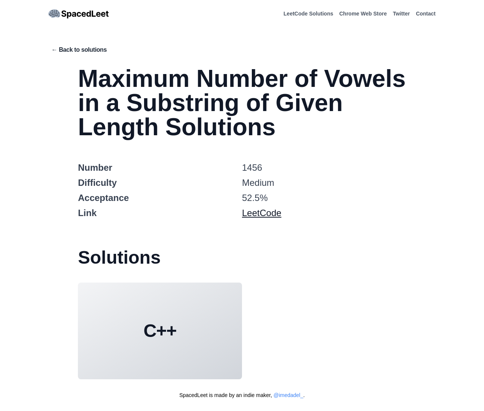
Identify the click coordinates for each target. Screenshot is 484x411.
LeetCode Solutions (308, 14)
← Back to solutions (79, 49)
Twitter (401, 14)
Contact (426, 14)
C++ (160, 331)
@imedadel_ (288, 395)
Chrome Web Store (363, 14)
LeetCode (261, 213)
